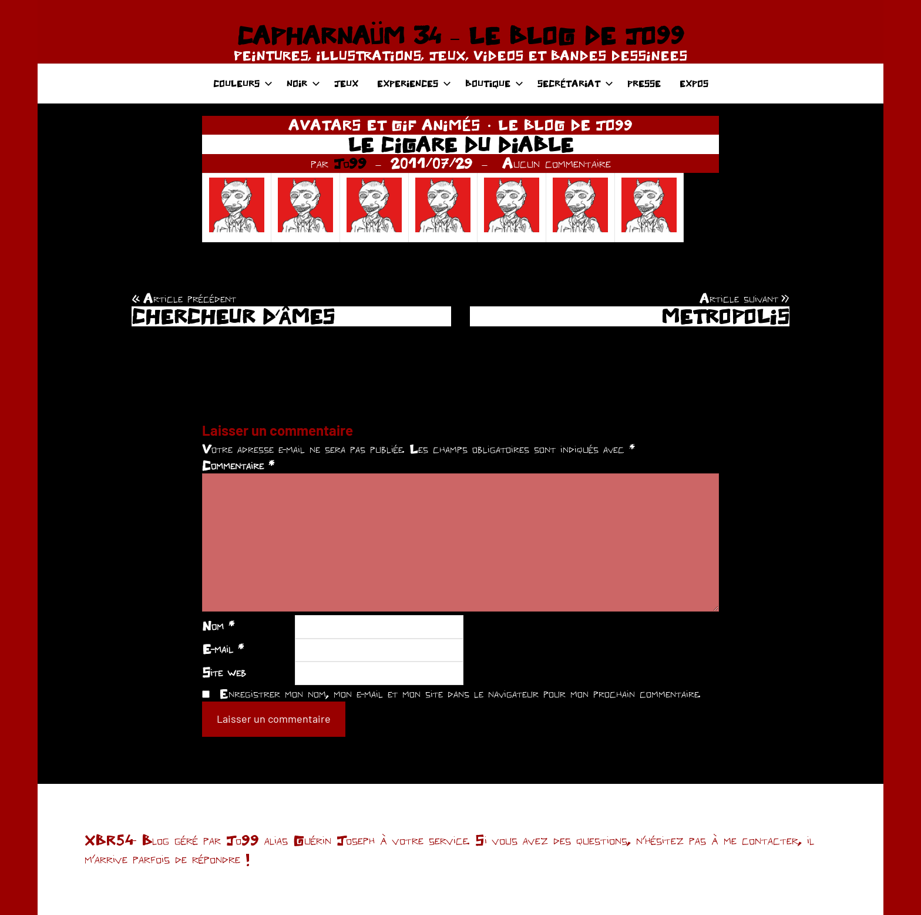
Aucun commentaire (556, 162)
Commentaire (238, 465)
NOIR (303, 83)
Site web (224, 672)
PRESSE (644, 83)
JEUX (346, 83)
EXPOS (694, 83)
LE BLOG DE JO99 (565, 124)
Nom (218, 625)
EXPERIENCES (414, 83)
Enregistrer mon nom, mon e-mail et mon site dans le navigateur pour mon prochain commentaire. (460, 693)
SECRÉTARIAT (575, 83)
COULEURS (243, 83)
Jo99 (350, 162)
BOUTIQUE (494, 83)
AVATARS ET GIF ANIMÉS (384, 124)
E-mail (223, 648)
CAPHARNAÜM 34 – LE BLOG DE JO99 (460, 35)
